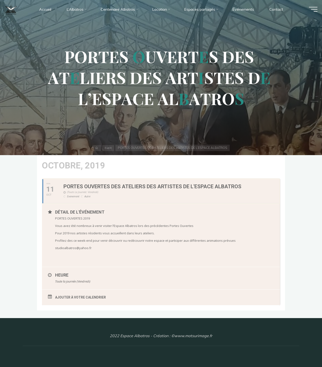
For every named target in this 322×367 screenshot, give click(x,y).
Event (108, 148)
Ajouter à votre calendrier (80, 297)
